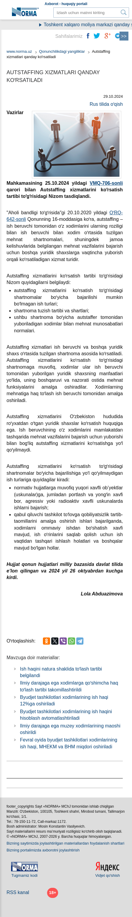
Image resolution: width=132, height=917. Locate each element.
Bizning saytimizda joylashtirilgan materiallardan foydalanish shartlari (65, 843)
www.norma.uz (19, 51)
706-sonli (112, 183)
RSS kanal (18, 892)
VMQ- (96, 183)
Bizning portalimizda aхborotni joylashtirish (43, 850)
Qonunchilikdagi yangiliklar (62, 51)
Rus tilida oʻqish (106, 104)
